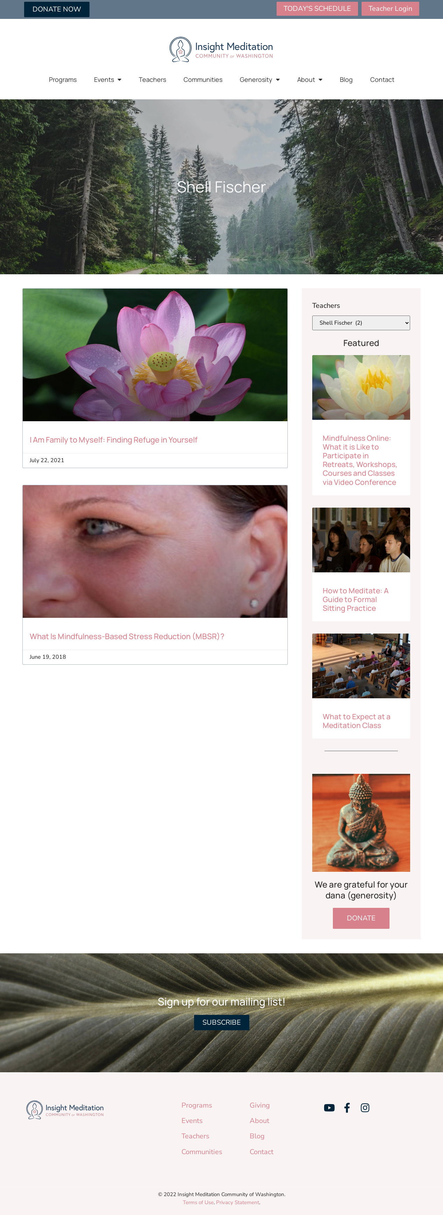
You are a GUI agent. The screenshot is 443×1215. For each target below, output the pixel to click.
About (309, 79)
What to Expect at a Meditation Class (357, 721)
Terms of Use (198, 1202)
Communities (203, 79)
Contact (382, 79)
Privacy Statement (237, 1202)
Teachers (152, 79)
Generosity (260, 79)
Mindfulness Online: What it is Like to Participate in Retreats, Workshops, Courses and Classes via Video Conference (360, 460)
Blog (346, 79)
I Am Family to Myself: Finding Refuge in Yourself (114, 440)
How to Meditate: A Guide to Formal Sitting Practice (356, 599)
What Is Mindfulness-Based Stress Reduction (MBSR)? (127, 636)
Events (107, 79)
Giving (260, 1105)
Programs (63, 79)
